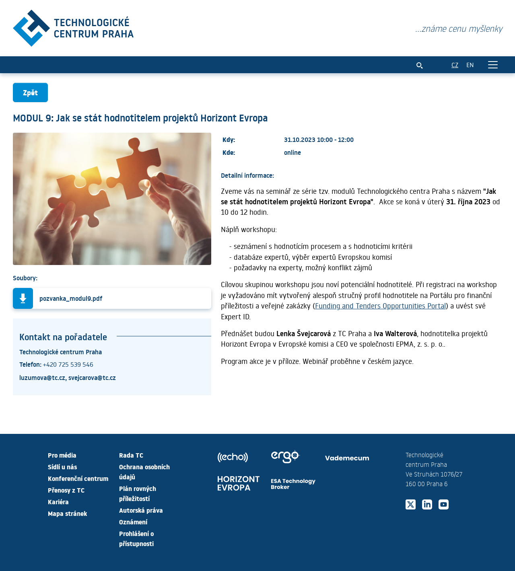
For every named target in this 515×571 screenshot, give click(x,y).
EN (470, 64)
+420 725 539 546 (68, 364)
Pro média (62, 455)
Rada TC (131, 455)
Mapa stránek (67, 513)
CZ (454, 64)
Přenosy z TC (66, 490)
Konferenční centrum (78, 478)
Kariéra (58, 501)
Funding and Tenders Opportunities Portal (380, 305)
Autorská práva (141, 510)
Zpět (30, 92)
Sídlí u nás (62, 466)
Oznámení (133, 522)
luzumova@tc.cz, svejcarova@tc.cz (67, 377)
